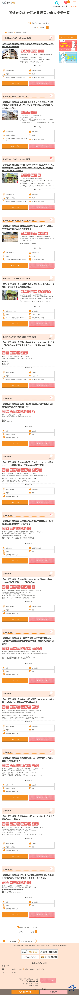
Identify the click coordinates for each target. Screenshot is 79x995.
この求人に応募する (41, 83)
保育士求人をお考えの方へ (28, 945)
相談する (54, 992)
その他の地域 (40, 969)
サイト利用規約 (52, 945)
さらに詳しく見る (14, 83)
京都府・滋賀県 (29, 969)
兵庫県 (20, 969)
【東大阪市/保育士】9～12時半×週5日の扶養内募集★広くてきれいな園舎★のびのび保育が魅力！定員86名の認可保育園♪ (28, 641)
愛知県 (14, 972)
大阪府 (14, 969)
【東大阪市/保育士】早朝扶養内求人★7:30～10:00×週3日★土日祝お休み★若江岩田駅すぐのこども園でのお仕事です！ (28, 345)
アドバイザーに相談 (48, 980)
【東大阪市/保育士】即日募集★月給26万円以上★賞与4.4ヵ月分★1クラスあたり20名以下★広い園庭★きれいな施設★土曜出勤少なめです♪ (28, 168)
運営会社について (42, 945)
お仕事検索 (10, 32)
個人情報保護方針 (63, 945)
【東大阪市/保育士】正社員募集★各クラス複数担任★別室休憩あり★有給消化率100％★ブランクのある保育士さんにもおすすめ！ (27, 105)
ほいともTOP (5, 966)
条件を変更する (25, 992)
